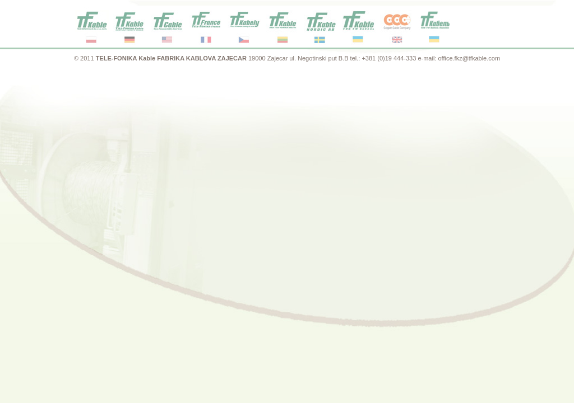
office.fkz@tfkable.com (469, 58)
